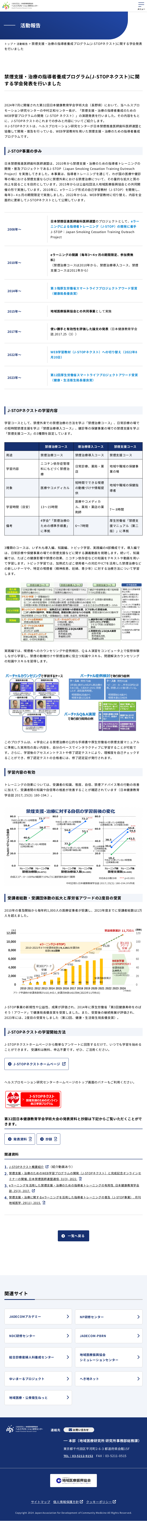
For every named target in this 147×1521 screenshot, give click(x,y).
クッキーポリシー (99, 1502)
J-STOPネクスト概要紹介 (28, 1168)
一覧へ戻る (76, 1239)
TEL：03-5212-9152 (79, 1455)
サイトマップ (40, 1501)
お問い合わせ (80, 1429)
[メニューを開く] (141, 5)
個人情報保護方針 (66, 1502)
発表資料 (22, 1140)
